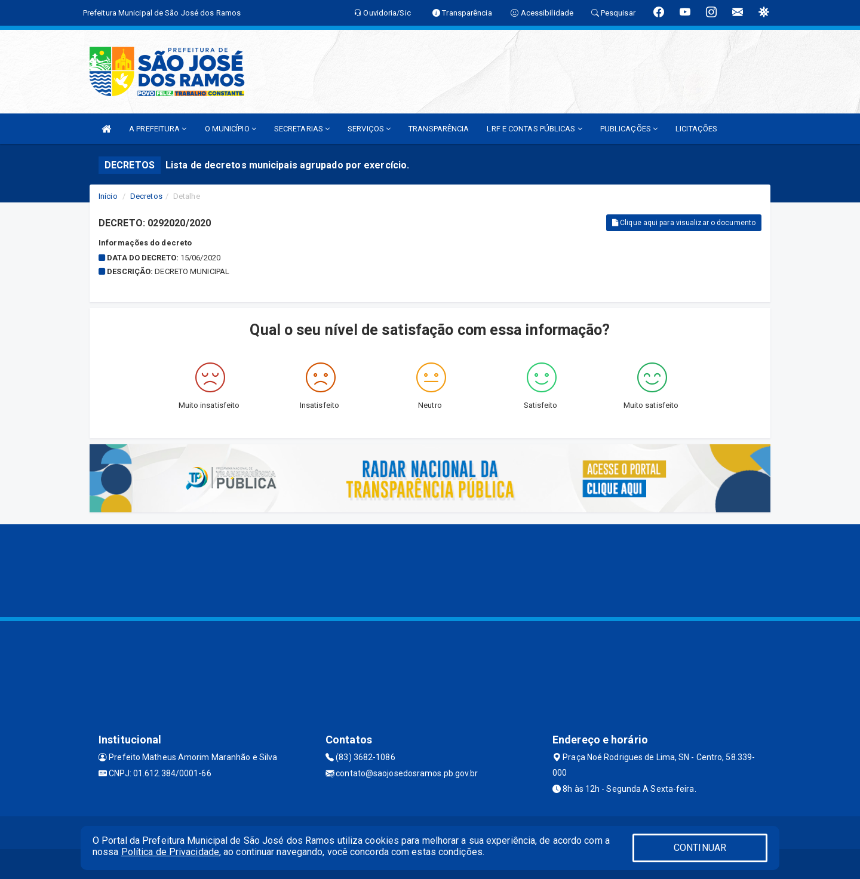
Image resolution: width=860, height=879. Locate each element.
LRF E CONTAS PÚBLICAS (534, 128)
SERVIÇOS (369, 128)
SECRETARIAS (302, 128)
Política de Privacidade (170, 852)
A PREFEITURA (157, 128)
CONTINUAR (700, 847)
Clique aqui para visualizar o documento (683, 223)
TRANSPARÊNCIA (438, 128)
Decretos (146, 196)
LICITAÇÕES (696, 128)
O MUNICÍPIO (230, 128)
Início (108, 196)
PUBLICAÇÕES (629, 128)
